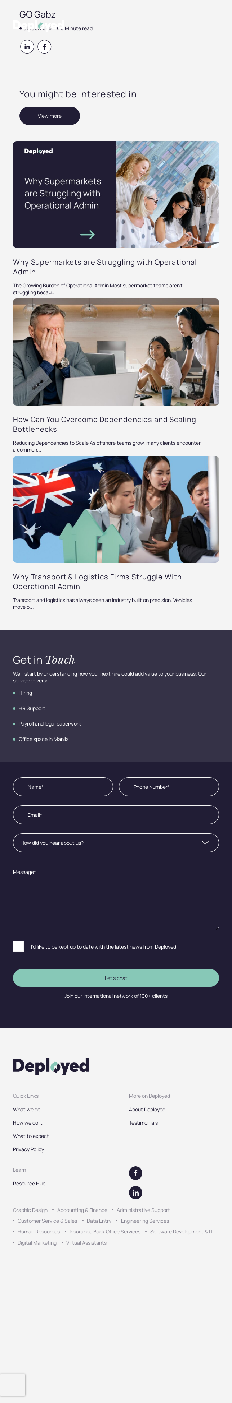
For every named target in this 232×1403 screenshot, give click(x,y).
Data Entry (99, 1220)
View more (50, 115)
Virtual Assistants (86, 1242)
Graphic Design (30, 1210)
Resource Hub (29, 1183)
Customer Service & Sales (47, 1220)
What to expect (31, 1136)
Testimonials (143, 1122)
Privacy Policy (28, 1149)
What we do (26, 1109)
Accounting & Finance (82, 1210)
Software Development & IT (181, 1231)
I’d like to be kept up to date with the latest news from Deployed (103, 946)
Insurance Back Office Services (105, 1231)
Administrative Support (143, 1210)
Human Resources (39, 1231)
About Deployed (147, 1109)
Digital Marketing (37, 1242)
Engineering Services (145, 1220)
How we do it (28, 1122)
